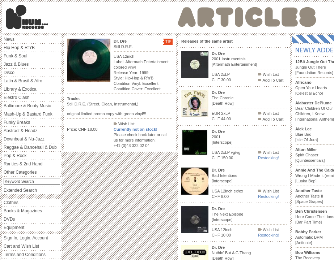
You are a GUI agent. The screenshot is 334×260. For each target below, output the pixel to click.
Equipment (14, 227)
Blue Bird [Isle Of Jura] (306, 134)
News (9, 39)
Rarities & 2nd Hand (23, 163)
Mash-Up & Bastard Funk (28, 114)
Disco (9, 72)
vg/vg (235, 152)
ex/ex (238, 191)
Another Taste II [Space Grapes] (309, 196)
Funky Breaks (17, 122)
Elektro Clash (16, 97)
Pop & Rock (15, 155)
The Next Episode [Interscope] (227, 214)
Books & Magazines (23, 210)
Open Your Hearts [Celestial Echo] (311, 87)
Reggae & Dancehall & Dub (30, 147)
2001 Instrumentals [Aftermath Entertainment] (234, 58)
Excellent (150, 83)
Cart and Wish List (21, 246)
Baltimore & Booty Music (27, 105)
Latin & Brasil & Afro (23, 80)
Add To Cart (270, 80)
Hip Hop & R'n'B (19, 47)
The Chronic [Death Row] (223, 97)
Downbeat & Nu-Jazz (24, 139)
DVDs (9, 219)
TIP (168, 41)
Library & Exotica (20, 89)
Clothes (11, 202)
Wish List (124, 124)
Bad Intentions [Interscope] (224, 175)
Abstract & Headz (20, 130)
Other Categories (20, 172)
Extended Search (20, 190)
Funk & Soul (15, 55)
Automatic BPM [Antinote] (309, 237)
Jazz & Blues (16, 64)
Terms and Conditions (25, 254)
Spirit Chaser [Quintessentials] (310, 154)
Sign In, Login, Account (26, 237)
